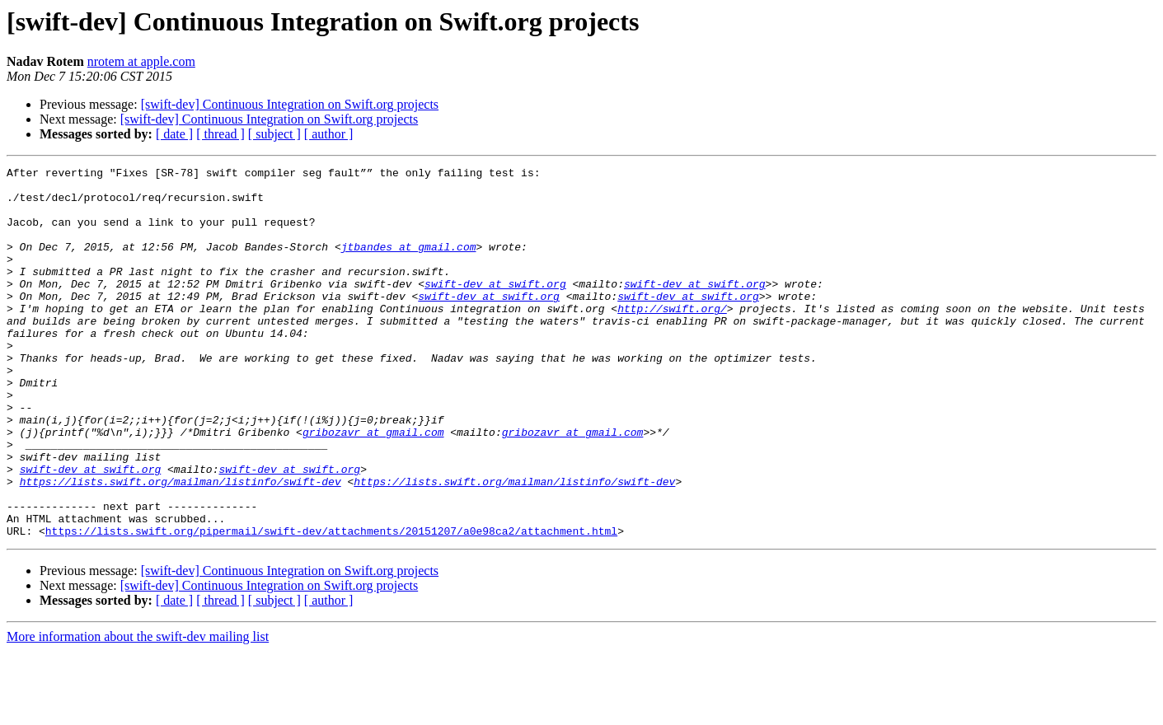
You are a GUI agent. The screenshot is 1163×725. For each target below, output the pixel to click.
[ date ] (174, 134)
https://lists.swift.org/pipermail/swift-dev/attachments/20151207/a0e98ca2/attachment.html (331, 604)
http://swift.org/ (672, 337)
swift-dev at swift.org (495, 308)
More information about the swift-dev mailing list (138, 711)
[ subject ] (274, 134)
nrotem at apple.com (141, 61)
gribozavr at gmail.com (373, 486)
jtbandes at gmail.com (408, 263)
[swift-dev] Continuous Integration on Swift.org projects (289, 104)
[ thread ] (220, 134)
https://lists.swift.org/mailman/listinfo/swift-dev (180, 545)
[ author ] (329, 134)
